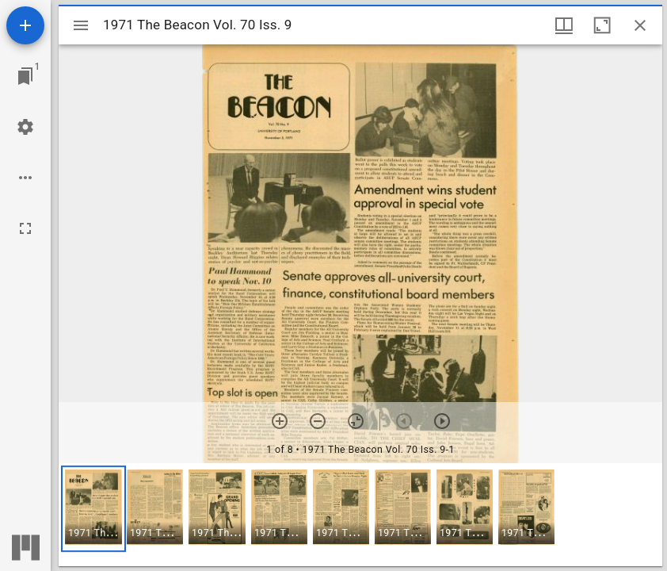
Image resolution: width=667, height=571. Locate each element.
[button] (93, 508)
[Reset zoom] (356, 421)
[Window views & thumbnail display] (564, 25)
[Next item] (442, 421)
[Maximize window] (602, 25)
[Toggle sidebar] (81, 25)
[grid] (360, 514)
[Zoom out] (318, 421)
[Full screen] (25, 228)
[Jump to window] (25, 76)
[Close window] (640, 25)
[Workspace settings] (25, 127)
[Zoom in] (280, 421)
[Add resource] (25, 25)
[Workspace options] (25, 178)
